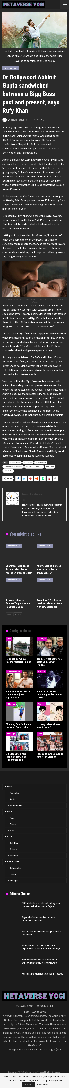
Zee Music (8, 471)
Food (9, 639)
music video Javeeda (34, 467)
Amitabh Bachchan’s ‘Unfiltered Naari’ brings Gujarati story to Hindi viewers (39, 961)
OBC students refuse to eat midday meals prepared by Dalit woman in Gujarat (41, 905)
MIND (9, 787)
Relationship (15, 868)
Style (12, 830)
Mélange (42, 639)
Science (41, 671)
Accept (28, 1084)
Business (14, 855)
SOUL (9, 837)
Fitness (41, 704)
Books (12, 799)
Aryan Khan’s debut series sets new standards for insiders (38, 919)
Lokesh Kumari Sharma (13, 467)
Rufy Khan (50, 467)
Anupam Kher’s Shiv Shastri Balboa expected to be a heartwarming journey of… (42, 947)
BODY (9, 812)
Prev (9, 614)
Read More (42, 1084)
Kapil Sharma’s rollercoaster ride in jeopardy (42, 973)
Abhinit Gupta (15, 462)
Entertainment (10, 68)
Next (18, 614)
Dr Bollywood (41, 462)
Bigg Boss (28, 462)
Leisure (13, 874)
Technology (15, 793)
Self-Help (14, 843)
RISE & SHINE (13, 862)
